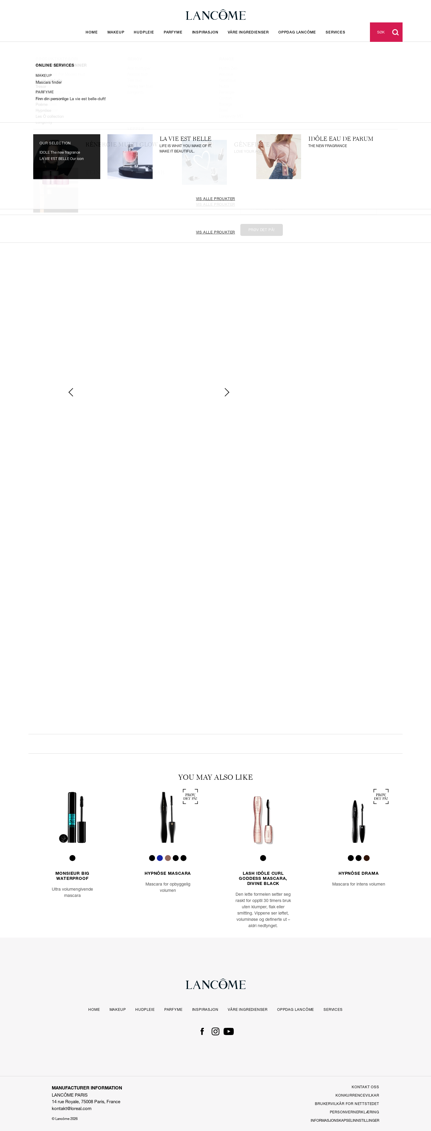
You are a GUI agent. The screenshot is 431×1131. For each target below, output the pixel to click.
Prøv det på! (261, 230)
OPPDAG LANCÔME (297, 32)
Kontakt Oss (365, 1087)
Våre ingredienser (248, 32)
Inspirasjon (205, 32)
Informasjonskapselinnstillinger (345, 1120)
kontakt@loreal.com (72, 1108)
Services (333, 1009)
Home (92, 32)
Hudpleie (144, 32)
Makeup (116, 32)
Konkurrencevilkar (357, 1095)
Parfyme (173, 32)
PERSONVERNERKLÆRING (354, 1112)
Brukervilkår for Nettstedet (347, 1103)
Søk (381, 32)
